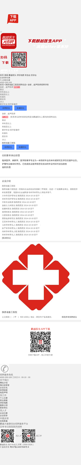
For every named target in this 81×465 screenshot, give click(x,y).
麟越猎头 (12, 75)
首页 (2, 75)
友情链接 (4, 390)
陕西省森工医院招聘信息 (16, 85)
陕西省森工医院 (8, 143)
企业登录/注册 (5, 78)
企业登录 (4, 415)
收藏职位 (20, 108)
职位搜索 (4, 400)
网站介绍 (4, 383)
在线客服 (4, 421)
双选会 (28, 75)
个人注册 (4, 398)
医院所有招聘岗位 (69, 317)
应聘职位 (6, 108)
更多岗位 (4, 408)
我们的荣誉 (4, 385)
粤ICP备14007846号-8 (19, 447)
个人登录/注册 (5, 80)
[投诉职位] (6, 238)
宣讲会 (34, 75)
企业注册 (4, 413)
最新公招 (4, 405)
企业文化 (4, 388)
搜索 (6, 75)
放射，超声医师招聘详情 (38, 85)
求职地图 (20, 75)
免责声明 (4, 392)
